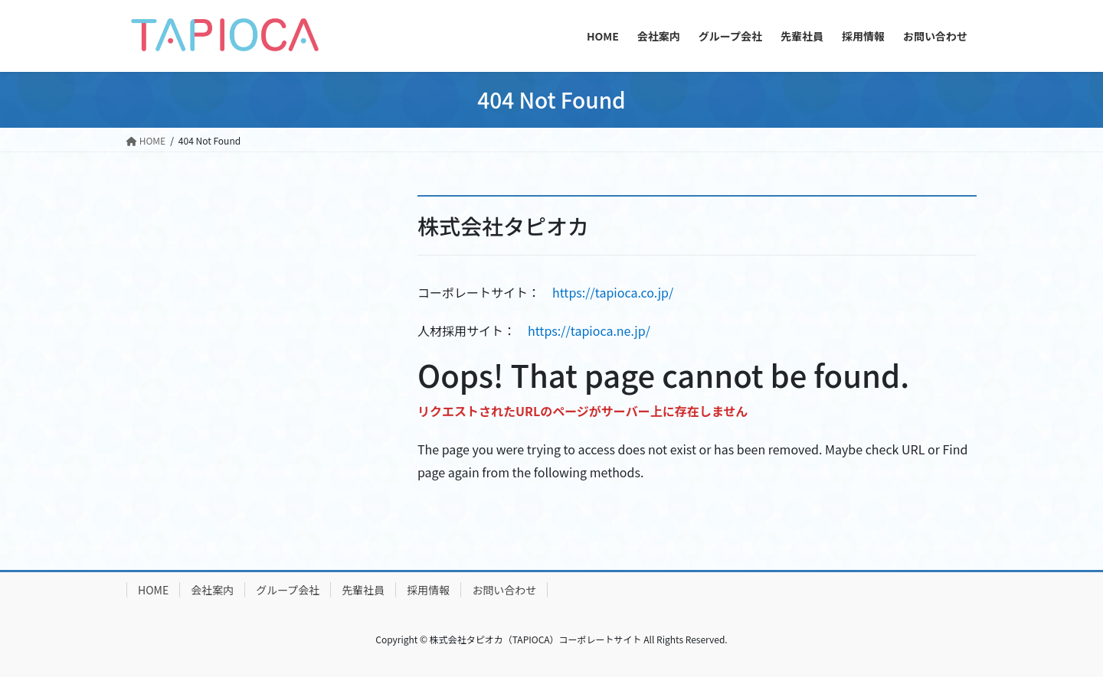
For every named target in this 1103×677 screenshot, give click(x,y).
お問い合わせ (504, 589)
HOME (153, 589)
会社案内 (212, 589)
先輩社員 (363, 589)
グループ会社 (287, 589)
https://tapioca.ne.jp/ (589, 330)
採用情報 (428, 589)
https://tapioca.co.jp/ (612, 292)
